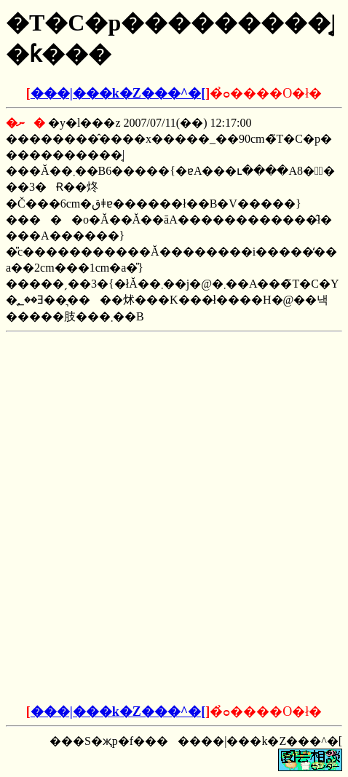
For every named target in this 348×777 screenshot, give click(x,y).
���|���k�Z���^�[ (118, 93)
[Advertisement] (174, 429)
